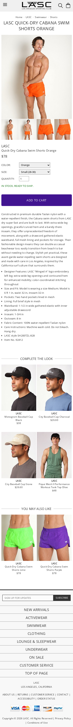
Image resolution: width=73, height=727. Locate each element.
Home (19, 17)
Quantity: (8, 178)
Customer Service (37, 665)
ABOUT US (9, 694)
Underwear (36, 649)
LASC (5, 146)
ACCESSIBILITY (26, 698)
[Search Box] (60, 5)
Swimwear (36, 625)
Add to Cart (36, 200)
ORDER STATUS (46, 698)
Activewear (36, 617)
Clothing (37, 633)
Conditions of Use (37, 722)
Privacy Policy (63, 718)
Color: (6, 165)
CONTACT (63, 694)
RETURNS (23, 694)
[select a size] (34, 172)
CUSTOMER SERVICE (42, 694)
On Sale (36, 657)
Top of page (36, 673)
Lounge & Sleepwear (36, 641)
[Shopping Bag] (68, 5)
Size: (4, 172)
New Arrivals (36, 609)
